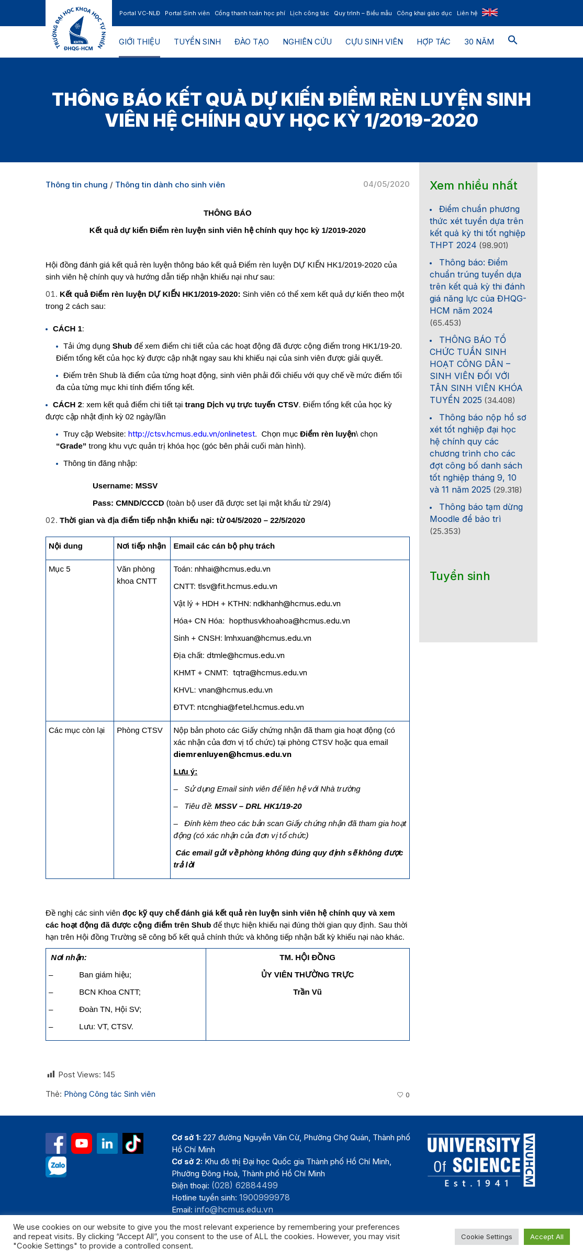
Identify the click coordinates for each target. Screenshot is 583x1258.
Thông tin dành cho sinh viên (170, 185)
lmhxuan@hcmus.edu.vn (268, 638)
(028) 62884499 (244, 1185)
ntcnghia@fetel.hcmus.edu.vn (250, 707)
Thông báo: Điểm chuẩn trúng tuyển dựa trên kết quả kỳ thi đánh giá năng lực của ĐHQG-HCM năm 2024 (478, 286)
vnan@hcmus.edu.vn (235, 690)
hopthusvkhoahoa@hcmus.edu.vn (289, 621)
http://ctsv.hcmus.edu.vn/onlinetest (191, 434)
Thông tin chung (77, 185)
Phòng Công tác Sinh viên (109, 1094)
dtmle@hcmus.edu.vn (246, 655)
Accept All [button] (547, 1236)
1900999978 (264, 1197)
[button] (513, 42)
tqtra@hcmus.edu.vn (270, 672)
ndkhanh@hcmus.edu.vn (297, 603)
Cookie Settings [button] (486, 1236)
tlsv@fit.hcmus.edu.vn (237, 586)
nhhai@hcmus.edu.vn (233, 569)
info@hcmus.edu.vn (234, 1209)
